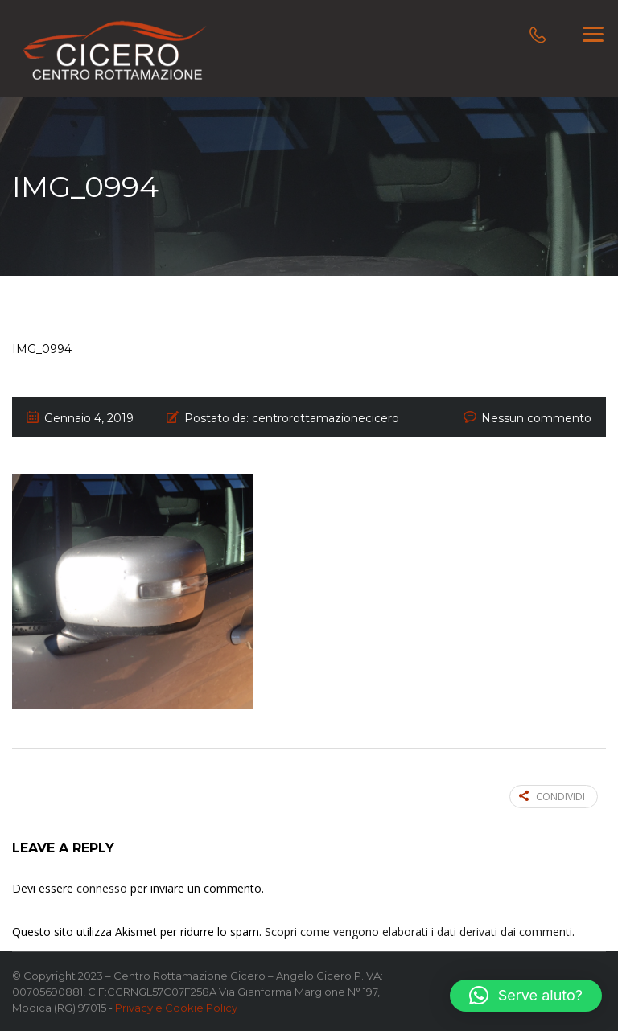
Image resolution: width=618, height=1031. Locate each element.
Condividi (552, 796)
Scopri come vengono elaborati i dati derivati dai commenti (418, 931)
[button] (526, 996)
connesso (101, 888)
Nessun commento (536, 418)
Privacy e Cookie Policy (176, 1007)
